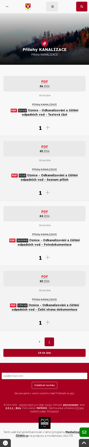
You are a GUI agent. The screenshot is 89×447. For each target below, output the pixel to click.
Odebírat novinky (44, 385)
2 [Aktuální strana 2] (49, 341)
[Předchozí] (39, 341)
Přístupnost (53, 411)
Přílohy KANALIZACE (44, 104)
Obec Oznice (45, 404)
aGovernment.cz (27, 404)
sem (72, 393)
